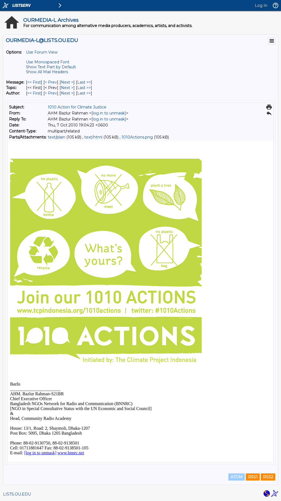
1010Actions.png (137, 137)
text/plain (56, 137)
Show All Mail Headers (47, 71)
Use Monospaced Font (47, 62)
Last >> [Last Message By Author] (84, 93)
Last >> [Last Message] (84, 82)
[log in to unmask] (108, 113)
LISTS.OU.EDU (17, 494)
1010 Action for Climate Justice (77, 107)
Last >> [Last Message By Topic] (84, 87)
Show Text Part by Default (51, 66)
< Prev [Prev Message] (51, 82)
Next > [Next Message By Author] (67, 93)
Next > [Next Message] (67, 82)
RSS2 (268, 477)
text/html (93, 137)
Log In (261, 5)
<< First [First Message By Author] (34, 93)
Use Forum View (42, 52)
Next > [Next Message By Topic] (67, 87)
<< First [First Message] (34, 82)
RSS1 (253, 477)
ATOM (237, 477)
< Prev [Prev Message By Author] (51, 93)
